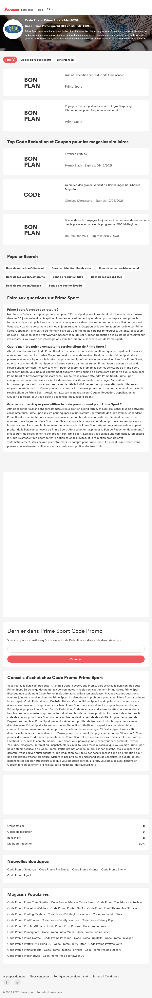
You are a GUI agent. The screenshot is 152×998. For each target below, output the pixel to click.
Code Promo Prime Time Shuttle (27, 902)
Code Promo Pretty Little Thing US (29, 944)
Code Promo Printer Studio (67, 908)
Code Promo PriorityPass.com (60, 920)
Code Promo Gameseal (21, 869)
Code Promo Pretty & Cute (105, 944)
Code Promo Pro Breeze (54, 869)
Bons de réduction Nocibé (66, 285)
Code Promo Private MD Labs (26, 926)
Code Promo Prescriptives (23, 955)
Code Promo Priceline (57, 938)
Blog (40, 9)
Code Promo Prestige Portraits (63, 950)
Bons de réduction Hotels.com (71, 268)
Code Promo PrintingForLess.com (69, 914)
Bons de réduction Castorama (25, 277)
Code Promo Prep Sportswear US (63, 955)
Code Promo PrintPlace (107, 914)
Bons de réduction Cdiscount (25, 268)
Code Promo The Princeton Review (119, 902)
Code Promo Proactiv (96, 926)
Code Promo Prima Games (93, 932)
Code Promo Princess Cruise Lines (73, 902)
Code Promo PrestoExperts (24, 950)
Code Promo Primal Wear (58, 932)
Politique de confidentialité (71, 976)
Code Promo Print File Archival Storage (112, 908)
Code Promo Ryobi (19, 875)
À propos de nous (14, 976)
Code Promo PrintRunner (23, 920)
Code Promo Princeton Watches (27, 908)
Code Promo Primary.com (23, 932)
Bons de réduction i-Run (106, 277)
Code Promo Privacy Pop (97, 920)
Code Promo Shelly (113, 869)
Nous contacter (40, 976)
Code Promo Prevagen (119, 938)
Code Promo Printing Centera (26, 914)
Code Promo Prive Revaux (63, 926)
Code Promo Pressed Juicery (103, 950)
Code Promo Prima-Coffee (24, 938)
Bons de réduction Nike (68, 277)
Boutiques (27, 9)
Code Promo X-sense (85, 869)
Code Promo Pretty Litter (70, 944)
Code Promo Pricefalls (88, 938)
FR (48, 9)
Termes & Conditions (106, 976)
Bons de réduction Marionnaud (119, 268)
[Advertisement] (76, 544)
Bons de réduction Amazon (23, 285)
